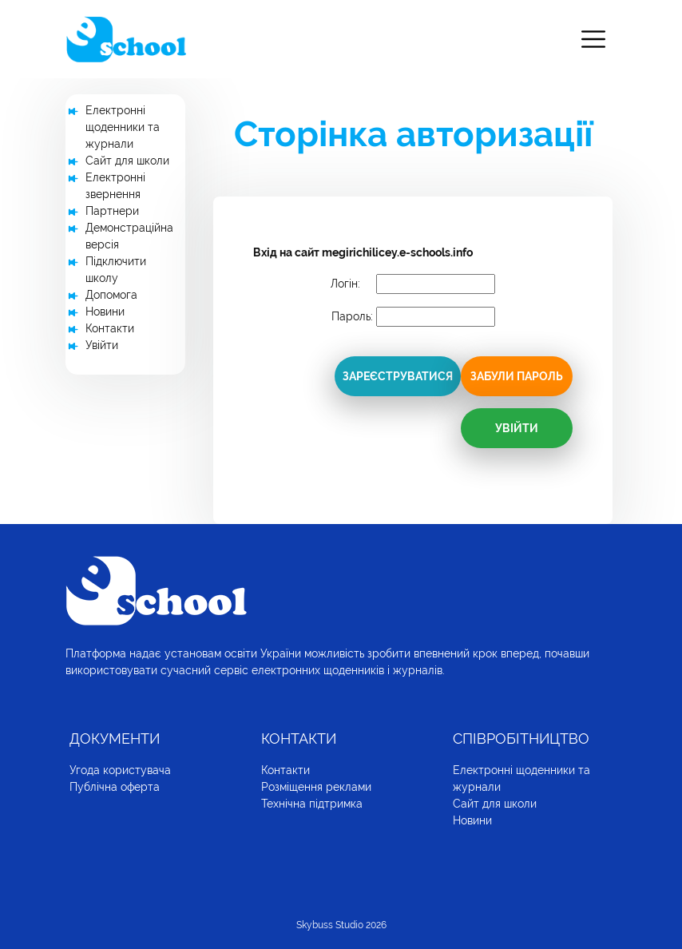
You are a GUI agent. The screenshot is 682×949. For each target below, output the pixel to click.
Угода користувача (120, 770)
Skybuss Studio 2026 (341, 925)
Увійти (101, 345)
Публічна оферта (114, 786)
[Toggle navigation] (593, 39)
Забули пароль (516, 376)
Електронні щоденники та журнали (122, 127)
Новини (105, 311)
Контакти (109, 328)
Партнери (112, 210)
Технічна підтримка (312, 803)
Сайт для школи (127, 160)
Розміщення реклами (316, 786)
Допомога (111, 294)
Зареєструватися (398, 376)
